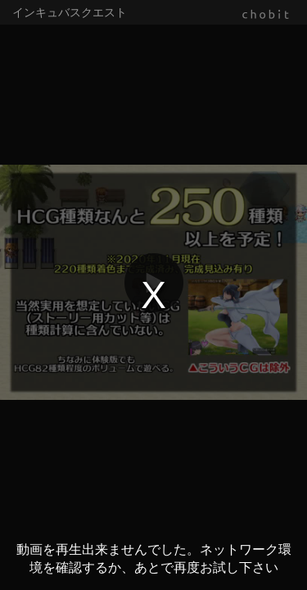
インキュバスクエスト (69, 12)
